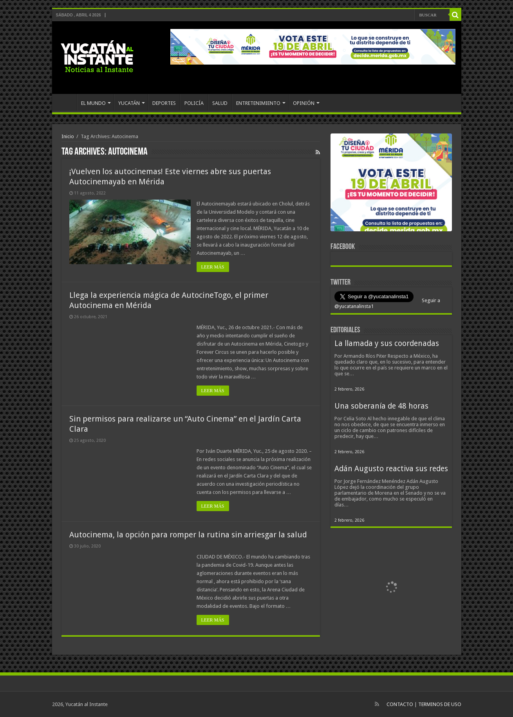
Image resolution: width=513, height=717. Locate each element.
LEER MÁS (212, 267)
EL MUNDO (93, 103)
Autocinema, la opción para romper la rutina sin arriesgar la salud (188, 534)
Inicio (67, 136)
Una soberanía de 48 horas (381, 406)
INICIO (66, 102)
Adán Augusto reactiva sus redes (391, 468)
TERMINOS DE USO (439, 704)
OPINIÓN (303, 103)
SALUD (220, 103)
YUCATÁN (129, 103)
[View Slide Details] (391, 183)
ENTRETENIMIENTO (258, 103)
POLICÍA (194, 103)
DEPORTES (164, 103)
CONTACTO (400, 704)
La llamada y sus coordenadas (386, 343)
